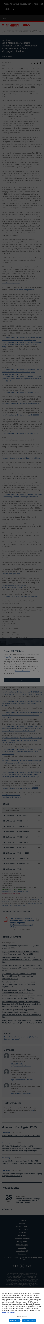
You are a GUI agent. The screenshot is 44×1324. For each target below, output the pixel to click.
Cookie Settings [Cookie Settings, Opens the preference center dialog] (22, 1316)
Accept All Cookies (29, 1320)
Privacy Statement (8, 1312)
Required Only (14, 1320)
